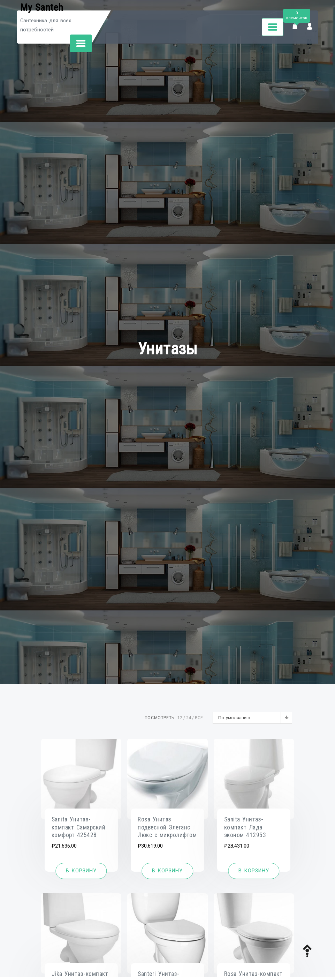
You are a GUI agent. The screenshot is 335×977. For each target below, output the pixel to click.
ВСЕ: (199, 717)
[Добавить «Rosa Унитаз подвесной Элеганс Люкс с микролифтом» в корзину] (167, 871)
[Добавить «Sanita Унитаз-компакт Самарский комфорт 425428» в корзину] (81, 871)
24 (188, 717)
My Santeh (41, 7)
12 (179, 717)
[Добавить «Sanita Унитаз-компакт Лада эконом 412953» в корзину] (253, 871)
